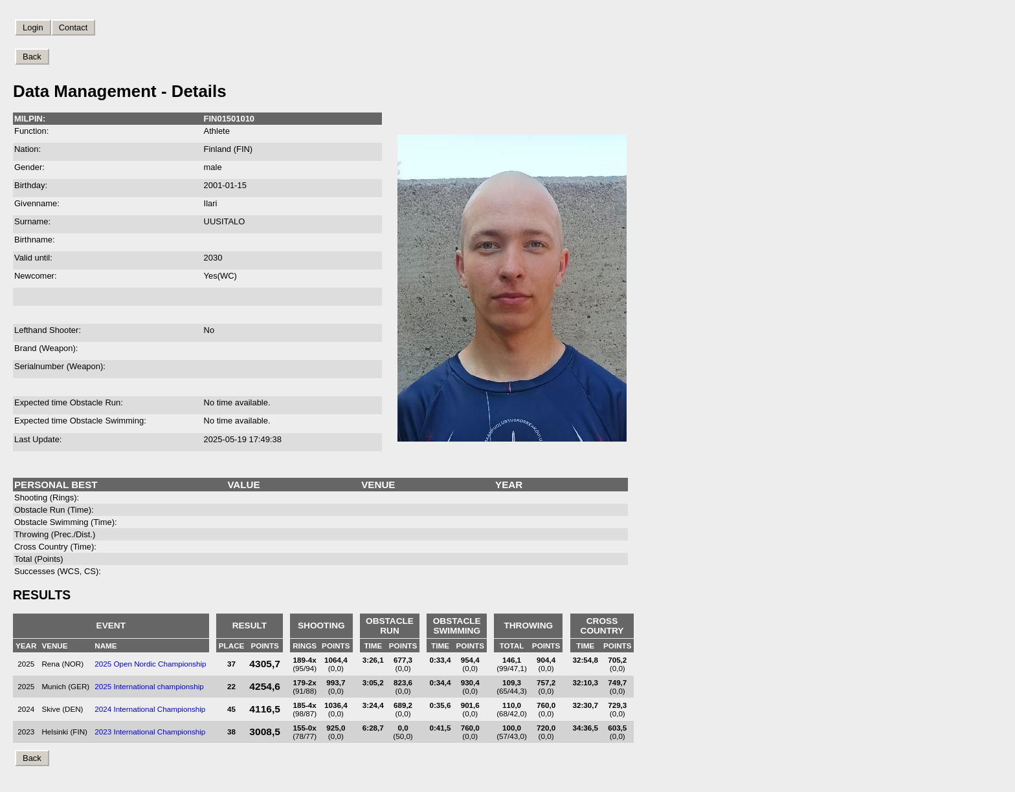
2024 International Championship (150, 709)
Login (33, 27)
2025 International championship (149, 686)
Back (32, 56)
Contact (73, 27)
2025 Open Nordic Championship (150, 663)
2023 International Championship (150, 731)
